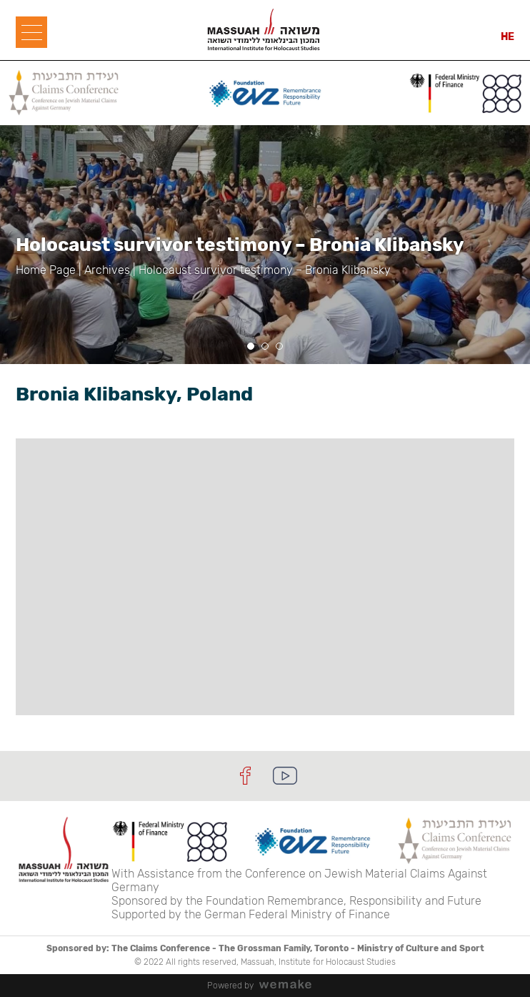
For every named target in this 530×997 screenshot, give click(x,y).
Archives (107, 270)
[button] (250, 346)
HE (507, 37)
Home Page (46, 270)
